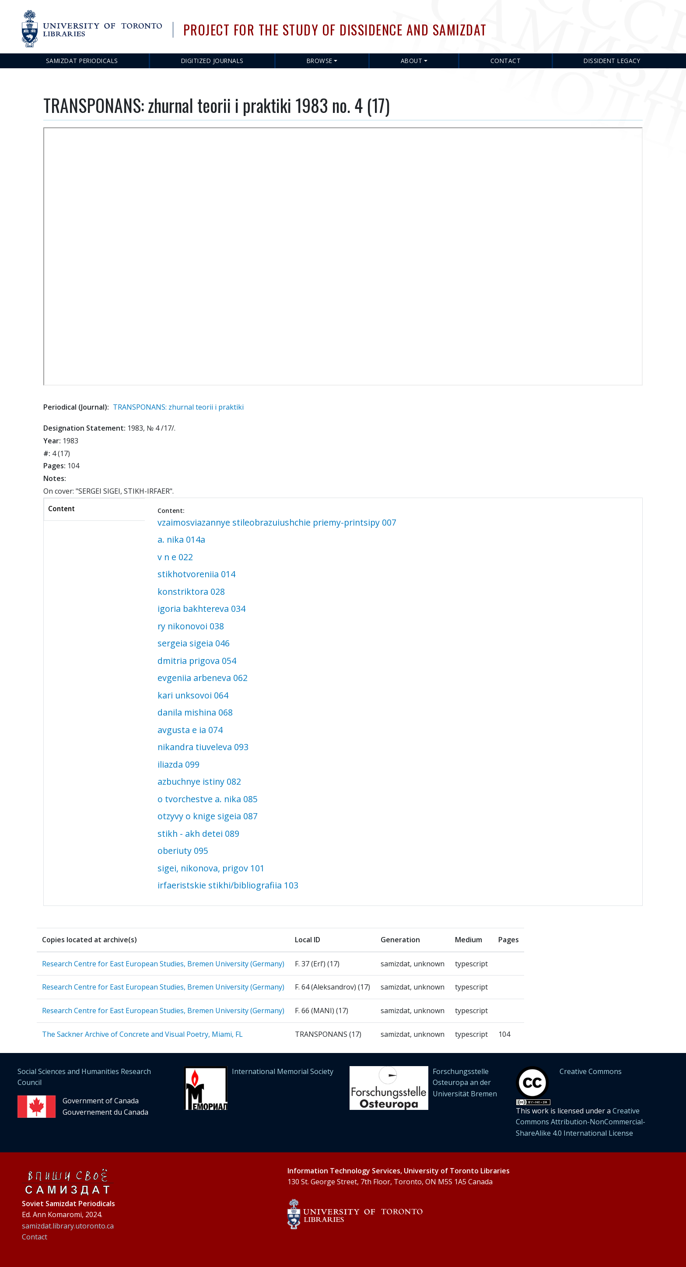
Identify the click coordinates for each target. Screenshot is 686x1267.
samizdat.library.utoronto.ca (68, 1226)
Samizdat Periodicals (82, 60)
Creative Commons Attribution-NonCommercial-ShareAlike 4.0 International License (580, 1122)
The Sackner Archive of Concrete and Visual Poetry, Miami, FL (142, 1034)
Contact (505, 60)
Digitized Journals (212, 60)
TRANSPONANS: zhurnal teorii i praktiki (178, 407)
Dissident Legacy (612, 60)
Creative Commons (591, 1071)
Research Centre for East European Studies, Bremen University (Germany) (163, 964)
